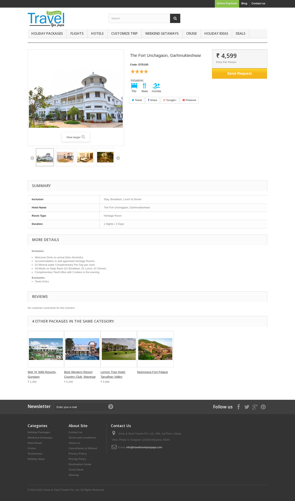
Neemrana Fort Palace (152, 372)
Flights (77, 33)
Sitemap (74, 475)
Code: (134, 64)
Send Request (239, 73)
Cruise (191, 33)
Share (152, 100)
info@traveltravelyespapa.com (144, 447)
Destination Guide (80, 464)
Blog (244, 3)
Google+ (170, 100)
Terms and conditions (82, 437)
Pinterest (189, 100)
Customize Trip (124, 33)
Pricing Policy (77, 459)
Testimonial (35, 453)
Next (118, 158)
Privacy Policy (78, 453)
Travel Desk (76, 469)
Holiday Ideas (216, 33)
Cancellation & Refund (83, 448)
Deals (240, 33)
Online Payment (227, 3)
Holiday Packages (47, 33)
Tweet (137, 100)
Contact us (258, 3)
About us (74, 443)
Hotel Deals (35, 443)
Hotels (97, 33)
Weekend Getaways (162, 33)
